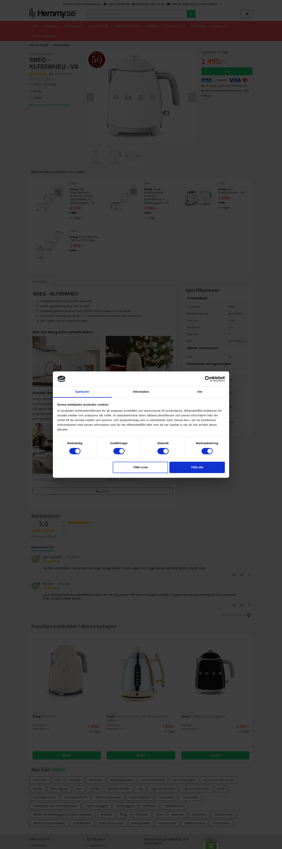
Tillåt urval (140, 467)
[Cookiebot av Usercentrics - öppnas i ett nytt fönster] (208, 379)
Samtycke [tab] (82, 391)
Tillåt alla (197, 467)
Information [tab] (141, 391)
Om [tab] (199, 391)
